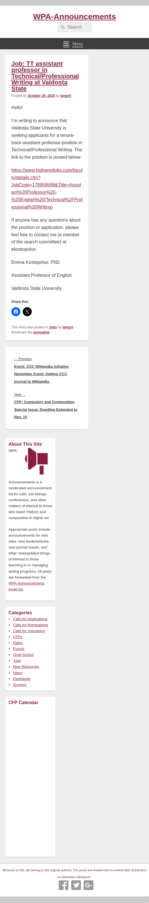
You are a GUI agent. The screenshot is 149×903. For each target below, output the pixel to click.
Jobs (53, 327)
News (17, 673)
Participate (21, 679)
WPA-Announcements (74, 16)
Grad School (23, 655)
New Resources (26, 666)
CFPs (17, 637)
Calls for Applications (30, 619)
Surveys (19, 685)
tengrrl (65, 96)
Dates (18, 643)
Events (18, 649)
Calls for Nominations (30, 625)
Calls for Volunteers (29, 631)
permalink (41, 332)
